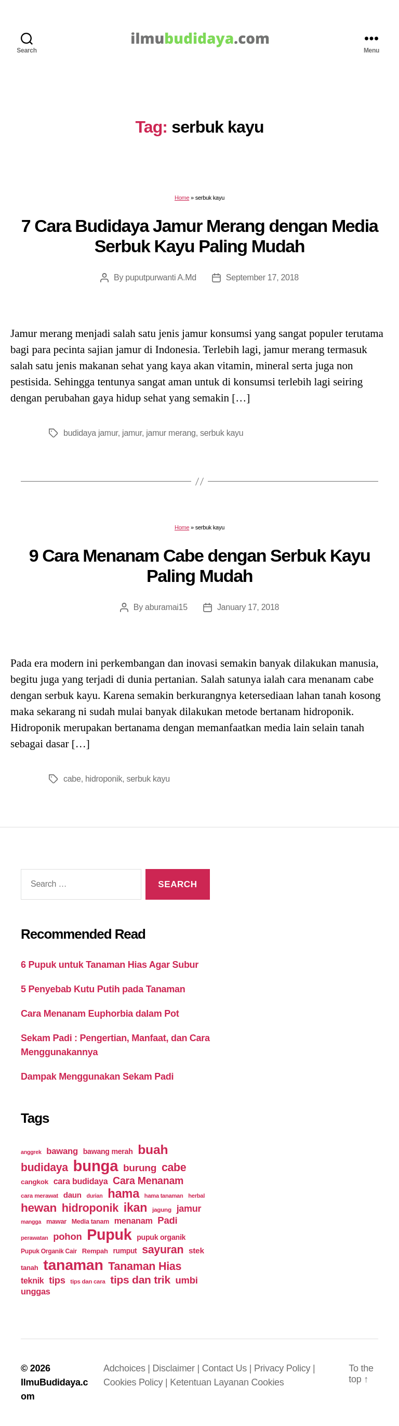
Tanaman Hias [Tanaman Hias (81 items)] (144, 1266)
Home (182, 198)
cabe (72, 778)
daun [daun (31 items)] (72, 1194)
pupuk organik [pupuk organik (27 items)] (161, 1237)
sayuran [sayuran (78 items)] (162, 1249)
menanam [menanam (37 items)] (133, 1220)
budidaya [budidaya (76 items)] (44, 1167)
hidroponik (103, 778)
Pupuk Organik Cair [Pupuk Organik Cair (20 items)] (49, 1251)
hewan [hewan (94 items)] (39, 1207)
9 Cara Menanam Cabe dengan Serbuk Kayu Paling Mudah (199, 566)
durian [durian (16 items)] (95, 1195)
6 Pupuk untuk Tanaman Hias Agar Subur (109, 965)
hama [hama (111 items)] (123, 1193)
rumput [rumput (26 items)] (125, 1251)
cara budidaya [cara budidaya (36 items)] (81, 1181)
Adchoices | (128, 1368)
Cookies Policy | (136, 1382)
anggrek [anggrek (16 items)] (31, 1152)
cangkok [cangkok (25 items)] (34, 1182)
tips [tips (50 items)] (57, 1280)
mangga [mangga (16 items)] (31, 1221)
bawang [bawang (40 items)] (62, 1151)
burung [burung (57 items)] (139, 1167)
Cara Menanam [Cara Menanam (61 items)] (148, 1180)
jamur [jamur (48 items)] (189, 1208)
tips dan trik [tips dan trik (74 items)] (140, 1280)
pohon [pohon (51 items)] (67, 1236)
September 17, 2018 (262, 277)
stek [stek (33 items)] (196, 1250)
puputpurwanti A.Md (160, 277)
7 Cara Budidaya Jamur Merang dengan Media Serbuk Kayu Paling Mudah (199, 236)
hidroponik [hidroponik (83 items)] (90, 1207)
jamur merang (170, 433)
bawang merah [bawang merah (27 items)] (108, 1151)
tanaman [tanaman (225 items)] (73, 1264)
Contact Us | (228, 1368)
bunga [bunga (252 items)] (95, 1165)
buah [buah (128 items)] (153, 1150)
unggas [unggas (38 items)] (35, 1291)
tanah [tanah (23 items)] (29, 1268)
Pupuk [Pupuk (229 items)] (109, 1234)
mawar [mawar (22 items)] (56, 1221)
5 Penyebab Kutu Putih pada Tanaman (103, 989)
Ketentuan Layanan (210, 1382)
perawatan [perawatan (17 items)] (34, 1238)
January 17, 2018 (248, 607)
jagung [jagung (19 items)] (161, 1209)
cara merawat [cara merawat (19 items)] (39, 1195)
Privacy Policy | (284, 1368)
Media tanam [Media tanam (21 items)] (90, 1221)
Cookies (267, 1382)
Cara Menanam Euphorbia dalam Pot (100, 1013)
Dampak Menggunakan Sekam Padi (97, 1076)
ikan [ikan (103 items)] (135, 1207)
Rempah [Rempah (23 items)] (95, 1251)
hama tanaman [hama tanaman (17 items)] (163, 1195)
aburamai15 (166, 607)
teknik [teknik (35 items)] (32, 1280)
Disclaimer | (177, 1368)
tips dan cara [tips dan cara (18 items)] (87, 1281)
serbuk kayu (221, 433)
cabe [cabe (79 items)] (174, 1167)
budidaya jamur (90, 433)
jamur (132, 433)
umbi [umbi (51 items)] (187, 1280)
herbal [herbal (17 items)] (196, 1195)
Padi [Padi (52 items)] (167, 1220)
